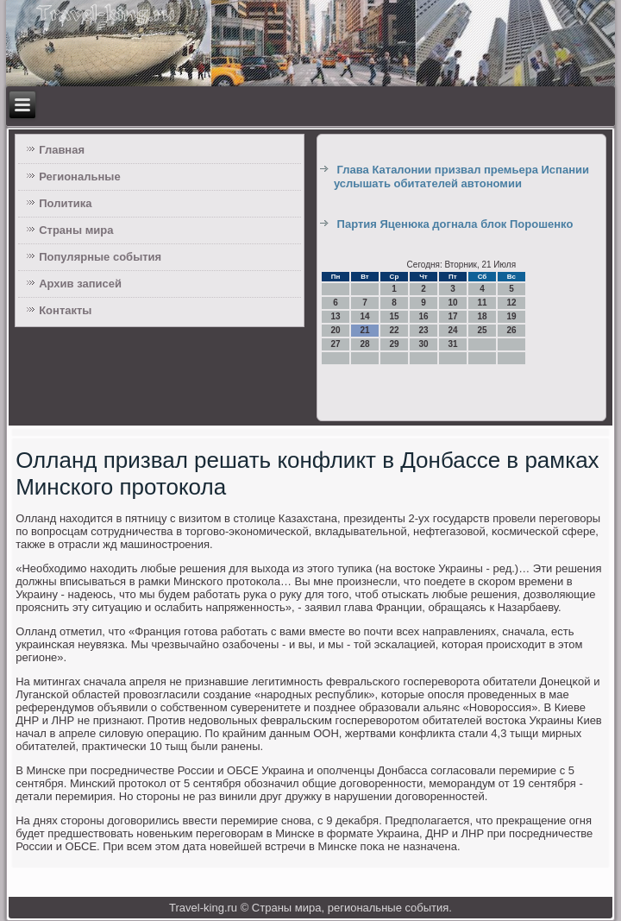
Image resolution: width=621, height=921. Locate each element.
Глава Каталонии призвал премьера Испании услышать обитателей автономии (461, 176)
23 (423, 330)
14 (364, 316)
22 (393, 330)
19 (511, 316)
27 (335, 344)
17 (452, 316)
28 (364, 344)
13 (335, 316)
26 (511, 330)
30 (423, 344)
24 (452, 330)
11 (481, 302)
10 (452, 302)
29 (393, 344)
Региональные (79, 176)
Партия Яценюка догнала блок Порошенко (455, 224)
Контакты (65, 310)
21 (364, 330)
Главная (62, 149)
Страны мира (76, 230)
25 (481, 330)
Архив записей (80, 283)
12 (511, 302)
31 (452, 344)
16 (423, 316)
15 (393, 316)
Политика (65, 203)
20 (335, 330)
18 (481, 316)
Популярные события (100, 256)
